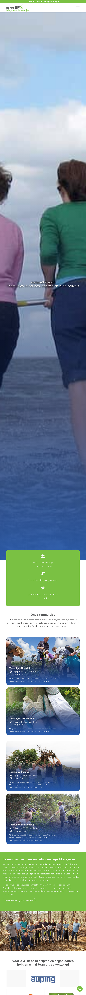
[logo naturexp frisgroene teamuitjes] (35, 7)
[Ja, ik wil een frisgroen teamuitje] (19, 900)
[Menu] (76, 7)
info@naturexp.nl (51, 2)
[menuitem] (76, 7)
